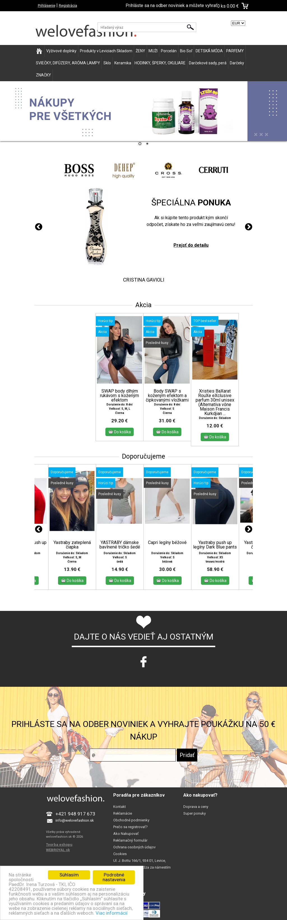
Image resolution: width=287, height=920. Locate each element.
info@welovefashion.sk (74, 820)
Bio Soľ (186, 51)
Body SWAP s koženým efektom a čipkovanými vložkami (167, 395)
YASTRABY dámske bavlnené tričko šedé (119, 544)
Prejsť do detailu (191, 245)
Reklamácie (122, 813)
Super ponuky (194, 813)
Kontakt (119, 807)
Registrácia (68, 5)
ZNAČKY (43, 75)
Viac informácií (112, 913)
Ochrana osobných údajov (134, 847)
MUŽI (153, 51)
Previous (38, 227)
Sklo (107, 63)
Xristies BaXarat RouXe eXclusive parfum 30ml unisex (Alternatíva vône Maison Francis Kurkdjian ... (215, 402)
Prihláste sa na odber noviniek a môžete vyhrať (171, 5)
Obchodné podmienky (131, 820)
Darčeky (237, 63)
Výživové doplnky (61, 51)
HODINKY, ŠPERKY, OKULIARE (160, 63)
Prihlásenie (46, 5)
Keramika (122, 63)
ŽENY (140, 51)
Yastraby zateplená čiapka (72, 544)
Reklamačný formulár (130, 840)
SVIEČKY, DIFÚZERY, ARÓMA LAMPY (68, 63)
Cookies (120, 854)
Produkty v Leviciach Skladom (106, 51)
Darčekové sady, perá (207, 63)
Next (248, 227)
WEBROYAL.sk (58, 850)
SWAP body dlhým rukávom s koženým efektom (119, 395)
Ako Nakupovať (126, 833)
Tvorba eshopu (59, 844)
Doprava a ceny (195, 807)
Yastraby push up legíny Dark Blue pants (215, 544)
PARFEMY (235, 51)
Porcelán (169, 51)
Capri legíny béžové (167, 542)
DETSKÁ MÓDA (209, 51)
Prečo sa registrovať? (130, 827)
